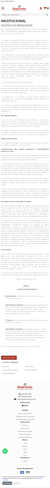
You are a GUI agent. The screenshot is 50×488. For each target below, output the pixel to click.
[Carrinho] (46, 8)
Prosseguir (7, 483)
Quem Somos (29, 366)
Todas (25, 443)
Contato (25, 461)
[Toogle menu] (3, 8)
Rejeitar (16, 483)
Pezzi (25, 449)
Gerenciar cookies (9, 358)
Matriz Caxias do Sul (25, 413)
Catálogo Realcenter (9, 373)
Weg (25, 452)
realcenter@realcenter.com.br (25, 399)
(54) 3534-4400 (25, 394)
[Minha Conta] (41, 8)
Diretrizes (5, 366)
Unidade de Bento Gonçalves (25, 416)
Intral (25, 455)
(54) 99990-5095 (25, 397)
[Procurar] (47, 14)
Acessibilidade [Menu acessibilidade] (8, 1)
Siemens (25, 446)
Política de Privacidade (9, 370)
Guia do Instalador (31, 370)
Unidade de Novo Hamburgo (25, 419)
